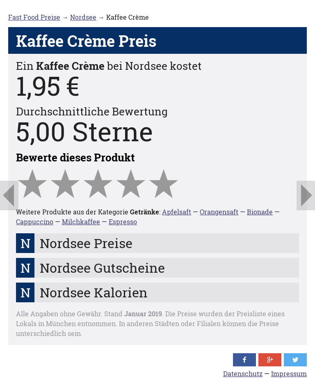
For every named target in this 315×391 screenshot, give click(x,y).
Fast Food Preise (34, 17)
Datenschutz (242, 373)
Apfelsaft (176, 211)
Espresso (123, 221)
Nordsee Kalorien (94, 292)
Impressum (289, 373)
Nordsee (83, 17)
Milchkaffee (81, 221)
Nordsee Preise (86, 243)
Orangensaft (219, 211)
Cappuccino (34, 221)
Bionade (260, 211)
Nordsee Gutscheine (102, 267)
